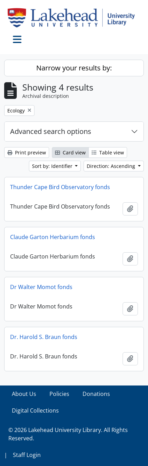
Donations (96, 394)
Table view (108, 152)
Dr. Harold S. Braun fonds (43, 337)
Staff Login (27, 455)
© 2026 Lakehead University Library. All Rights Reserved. (68, 434)
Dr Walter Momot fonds (41, 287)
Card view (70, 152)
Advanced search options (50, 131)
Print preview (26, 152)
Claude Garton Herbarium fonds (52, 237)
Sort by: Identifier (53, 166)
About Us (24, 394)
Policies (59, 394)
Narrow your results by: (74, 68)
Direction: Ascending (112, 166)
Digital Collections (35, 410)
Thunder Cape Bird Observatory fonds (60, 187)
